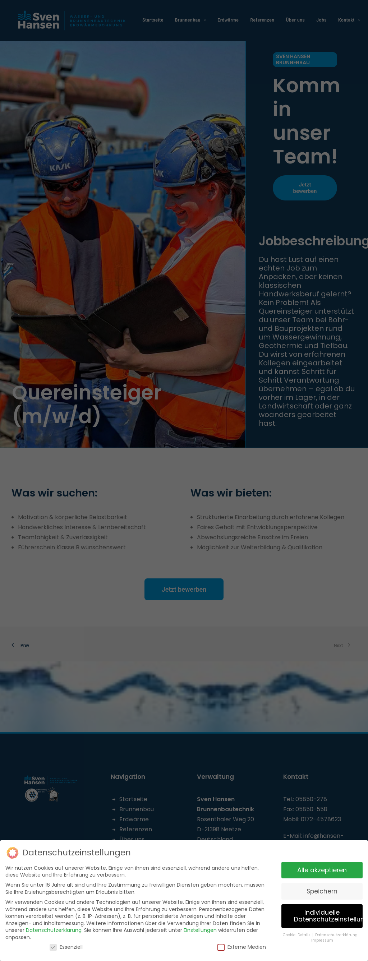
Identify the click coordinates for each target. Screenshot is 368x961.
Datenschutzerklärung (54, 927)
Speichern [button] (322, 888)
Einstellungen (200, 927)
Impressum (322, 937)
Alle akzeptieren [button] (322, 867)
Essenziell (66, 944)
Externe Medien (241, 944)
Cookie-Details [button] (297, 932)
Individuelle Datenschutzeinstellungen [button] (328, 913)
